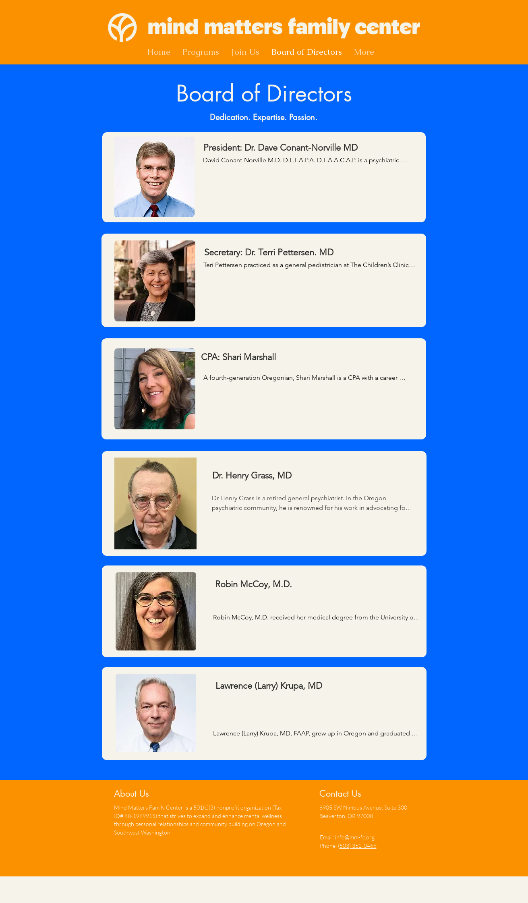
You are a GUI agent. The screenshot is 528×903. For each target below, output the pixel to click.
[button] (200, 52)
